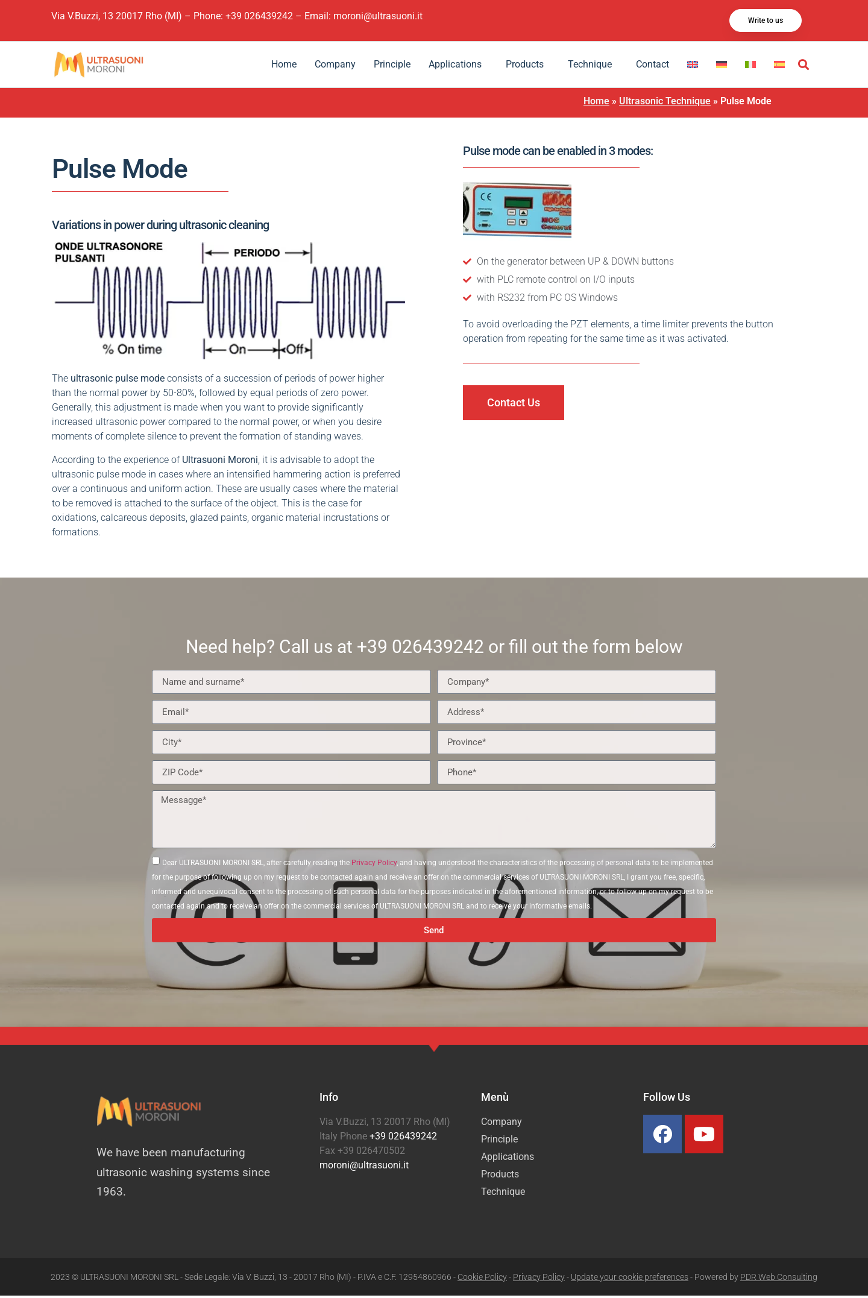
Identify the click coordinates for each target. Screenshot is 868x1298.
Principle (392, 66)
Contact (652, 66)
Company (335, 66)
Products (528, 67)
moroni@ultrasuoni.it (378, 17)
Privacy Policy (374, 865)
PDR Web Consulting (778, 1279)
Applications (458, 67)
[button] (804, 67)
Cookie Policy (482, 1279)
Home (284, 66)
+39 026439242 (259, 17)
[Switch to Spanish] (779, 67)
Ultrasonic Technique (665, 103)
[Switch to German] (721, 67)
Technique (593, 67)
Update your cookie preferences (629, 1279)
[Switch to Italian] (750, 67)
